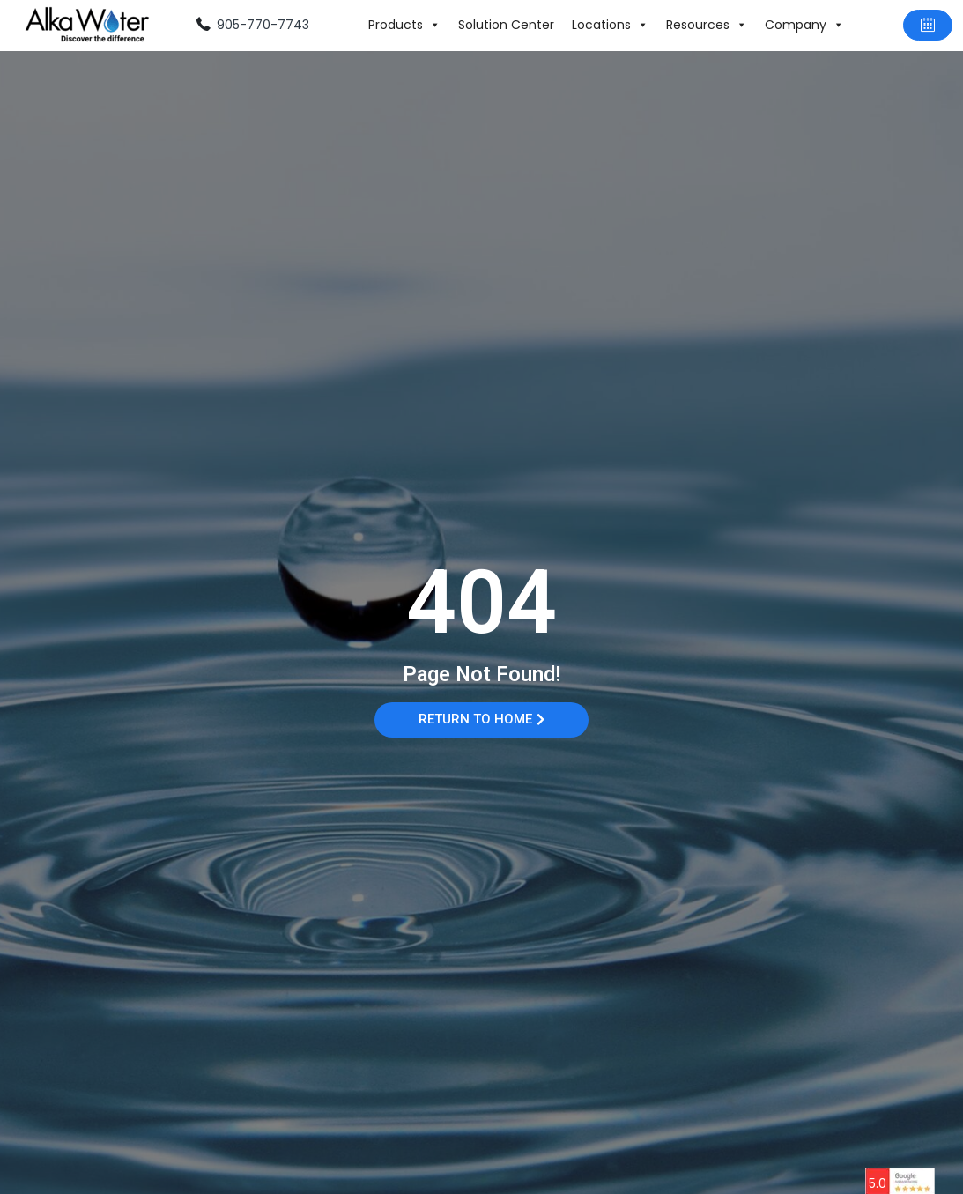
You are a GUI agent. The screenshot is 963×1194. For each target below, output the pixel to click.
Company (804, 24)
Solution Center (506, 24)
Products (404, 24)
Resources (706, 24)
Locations (610, 24)
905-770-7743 (263, 24)
